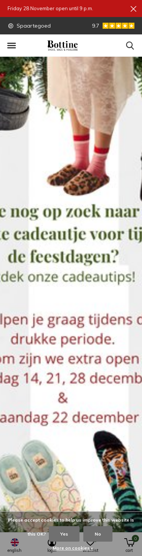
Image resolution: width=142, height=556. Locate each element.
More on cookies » (73, 548)
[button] (11, 46)
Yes (64, 534)
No (98, 534)
